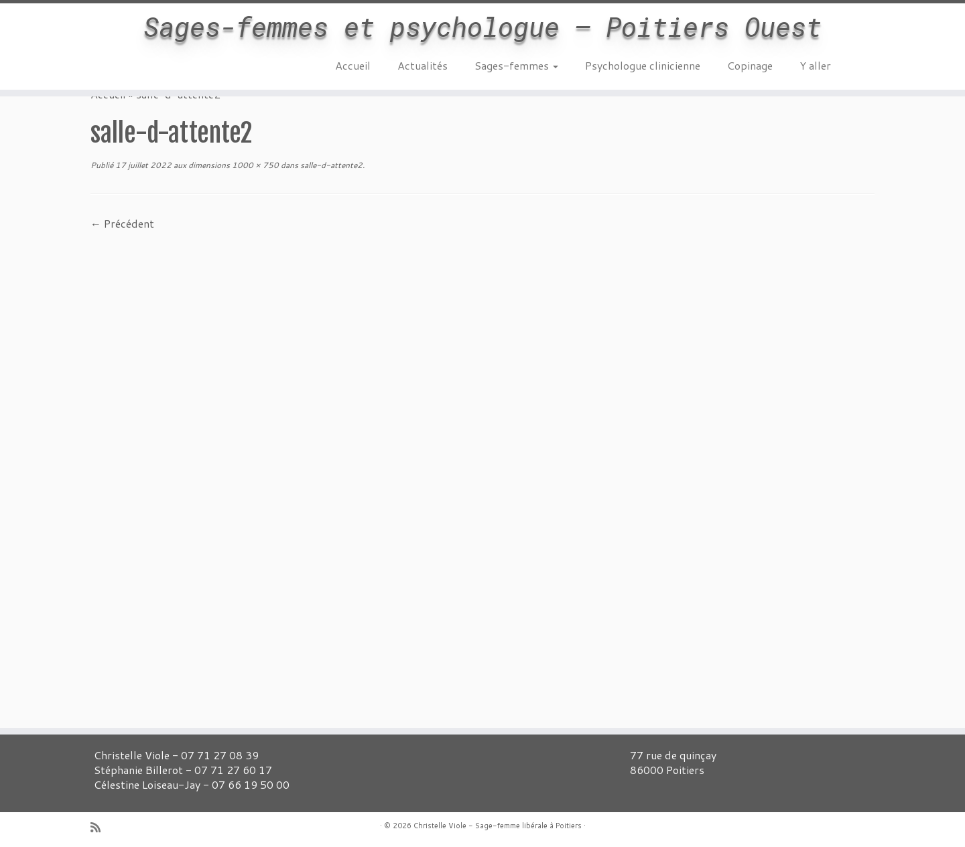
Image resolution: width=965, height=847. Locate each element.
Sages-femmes (516, 65)
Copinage (750, 65)
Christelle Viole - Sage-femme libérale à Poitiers (497, 825)
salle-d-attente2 (330, 165)
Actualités (422, 65)
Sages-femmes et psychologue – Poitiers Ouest (482, 27)
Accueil (353, 65)
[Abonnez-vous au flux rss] (99, 827)
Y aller (815, 65)
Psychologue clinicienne (642, 65)
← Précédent (122, 223)
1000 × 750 (254, 165)
